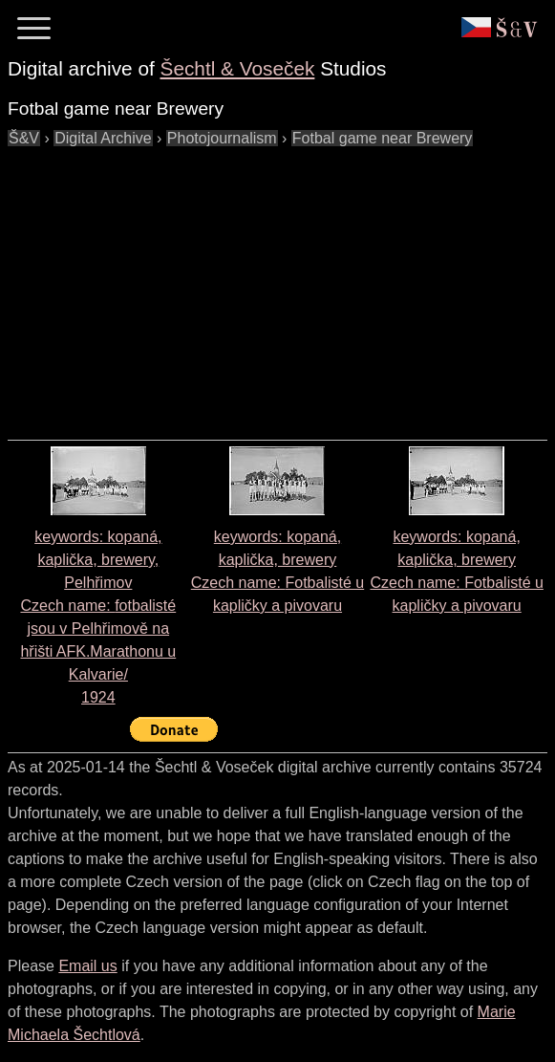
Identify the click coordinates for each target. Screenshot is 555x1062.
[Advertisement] (281, 284)
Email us (87, 966)
